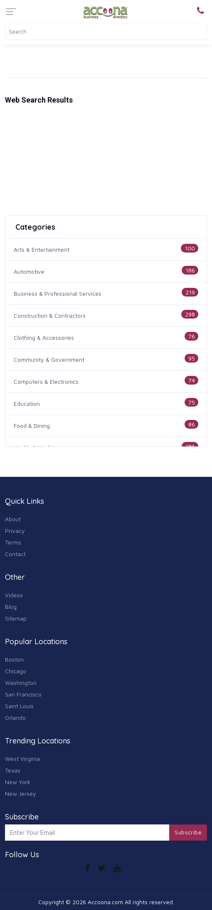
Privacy (15, 530)
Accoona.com (105, 901)
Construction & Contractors (50, 315)
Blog (11, 606)
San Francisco (23, 694)
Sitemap (16, 618)
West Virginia (22, 758)
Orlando (15, 717)
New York (17, 781)
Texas (12, 770)
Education (27, 403)
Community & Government (49, 359)
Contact (15, 553)
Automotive (29, 271)
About (13, 518)
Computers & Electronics (46, 381)
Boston (14, 659)
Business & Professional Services (57, 293)
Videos (14, 594)
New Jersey (20, 793)
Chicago (15, 671)
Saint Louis (19, 705)
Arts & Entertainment (41, 249)
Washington (21, 682)
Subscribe (188, 832)
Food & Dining (32, 425)
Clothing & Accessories (44, 337)
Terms (13, 542)
